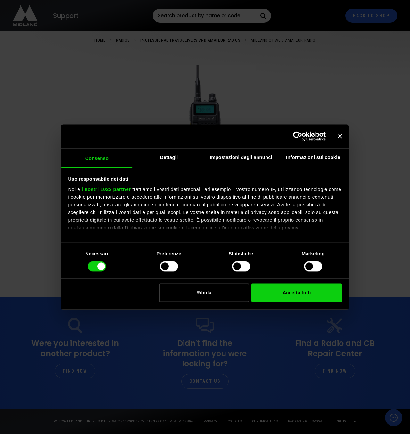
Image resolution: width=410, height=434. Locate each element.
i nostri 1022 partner (106, 189)
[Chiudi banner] (340, 136)
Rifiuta (203, 293)
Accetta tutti (297, 293)
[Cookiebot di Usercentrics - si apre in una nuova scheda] (298, 136)
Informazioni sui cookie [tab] (313, 157)
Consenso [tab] (97, 158)
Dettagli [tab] (169, 157)
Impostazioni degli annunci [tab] (241, 157)
